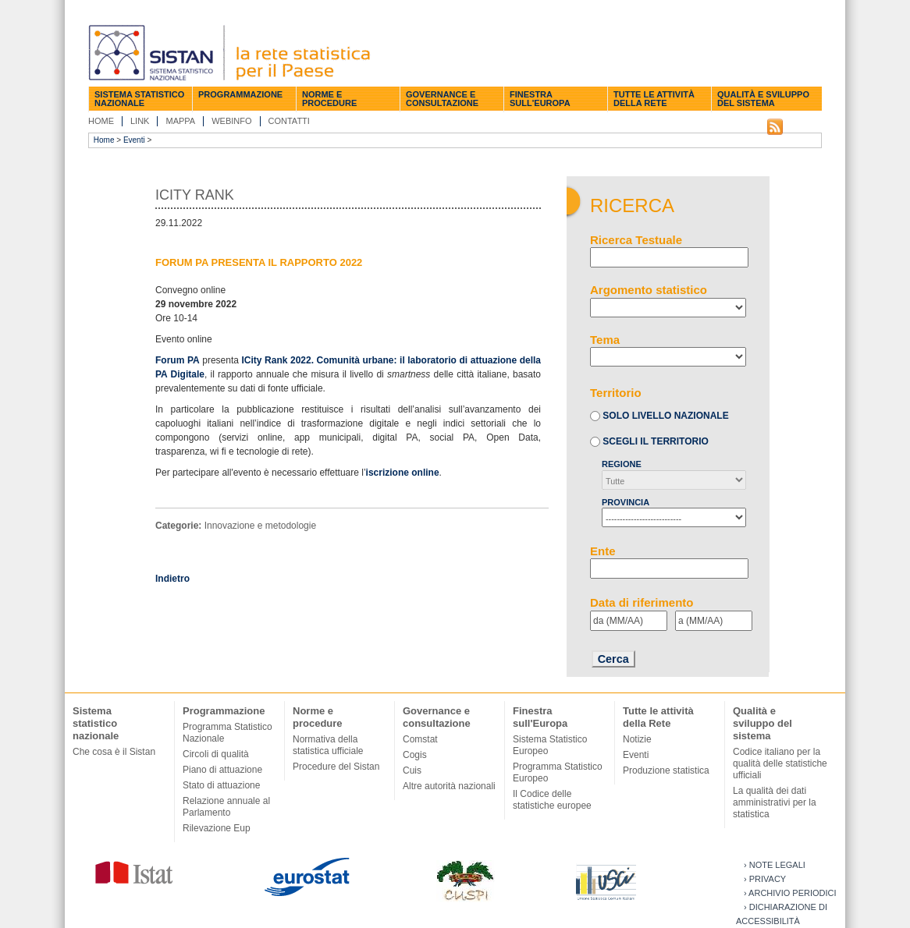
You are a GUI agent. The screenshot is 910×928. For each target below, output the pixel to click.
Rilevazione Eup (217, 828)
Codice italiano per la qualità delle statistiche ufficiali (780, 763)
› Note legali (774, 865)
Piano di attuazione (222, 769)
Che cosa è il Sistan (114, 751)
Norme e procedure (329, 99)
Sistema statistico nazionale (139, 99)
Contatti (289, 121)
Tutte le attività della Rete (654, 99)
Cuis (412, 770)
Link (139, 121)
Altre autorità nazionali (449, 786)
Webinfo (231, 121)
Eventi (134, 140)
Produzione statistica (666, 770)
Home (101, 121)
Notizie (637, 739)
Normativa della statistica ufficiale (328, 745)
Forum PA (177, 360)
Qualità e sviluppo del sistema (763, 99)
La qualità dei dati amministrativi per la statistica (774, 802)
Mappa (180, 121)
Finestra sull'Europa (540, 99)
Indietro (172, 578)
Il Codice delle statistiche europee (552, 799)
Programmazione (240, 94)
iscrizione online (402, 472)
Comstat (420, 739)
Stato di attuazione (221, 785)
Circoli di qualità (216, 754)
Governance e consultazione (442, 99)
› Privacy (765, 879)
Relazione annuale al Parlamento (226, 806)
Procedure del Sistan (336, 766)
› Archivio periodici (790, 893)
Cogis (415, 754)
